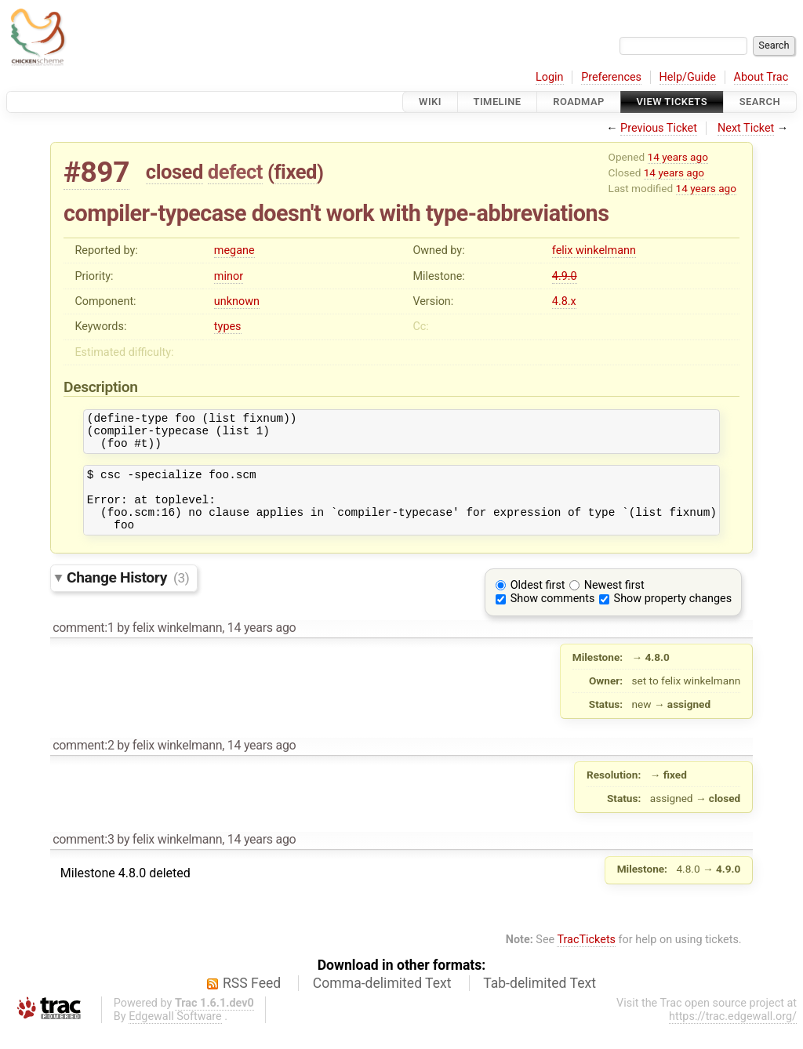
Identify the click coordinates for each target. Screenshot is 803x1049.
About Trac (761, 77)
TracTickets (586, 958)
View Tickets (672, 101)
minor (228, 276)
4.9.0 (564, 276)
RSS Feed (252, 1002)
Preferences (611, 77)
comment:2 (83, 764)
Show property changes (673, 617)
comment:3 (83, 858)
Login (550, 77)
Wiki (430, 101)
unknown (237, 301)
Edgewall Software (175, 1035)
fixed (295, 171)
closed (174, 171)
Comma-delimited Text (382, 1002)
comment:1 (83, 646)
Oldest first (538, 604)
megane (234, 250)
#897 (96, 172)
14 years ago (678, 157)
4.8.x (564, 301)
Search (759, 101)
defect (235, 171)
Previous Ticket (658, 128)
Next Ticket (746, 128)
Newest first (614, 604)
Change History (128, 596)
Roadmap (579, 101)
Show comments (553, 617)
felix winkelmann (594, 250)
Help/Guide (687, 77)
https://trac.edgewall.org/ (733, 1035)
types (228, 326)
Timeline (497, 101)
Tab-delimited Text (539, 1002)
